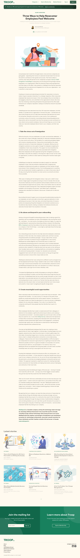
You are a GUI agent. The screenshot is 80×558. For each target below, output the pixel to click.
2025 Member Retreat (8, 547)
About (5, 544)
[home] (9, 2)
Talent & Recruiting (40, 12)
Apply (73, 2)
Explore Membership (46, 2)
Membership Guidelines (9, 548)
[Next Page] (41, 499)
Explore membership (50, 6)
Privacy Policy (7, 552)
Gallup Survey (41, 316)
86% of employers (23, 225)
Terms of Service (7, 550)
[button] (35, 2)
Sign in (66, 2)
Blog (5, 545)
